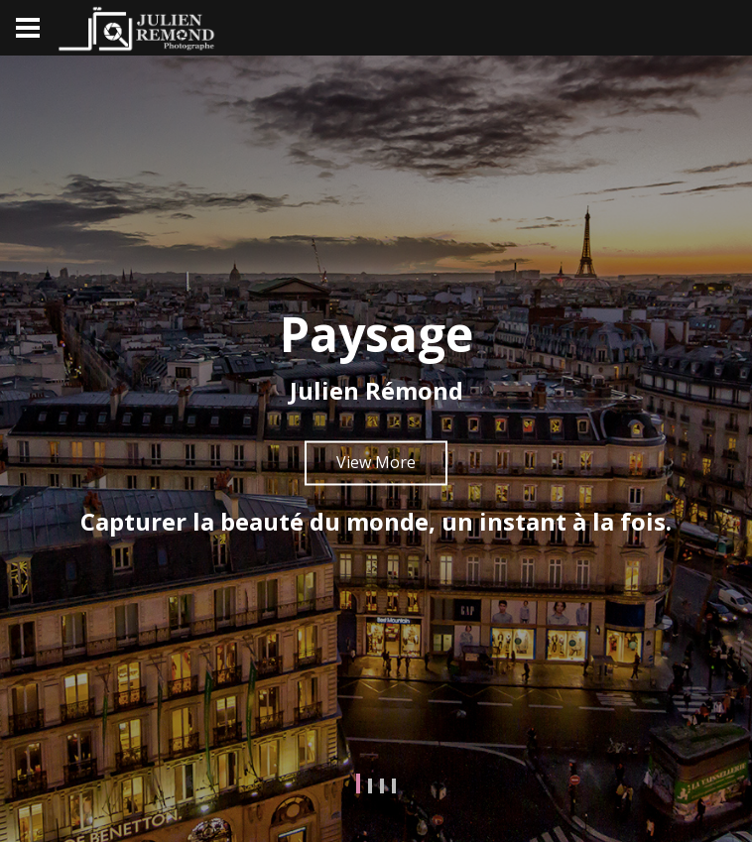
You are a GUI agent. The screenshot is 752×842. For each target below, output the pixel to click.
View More (376, 462)
